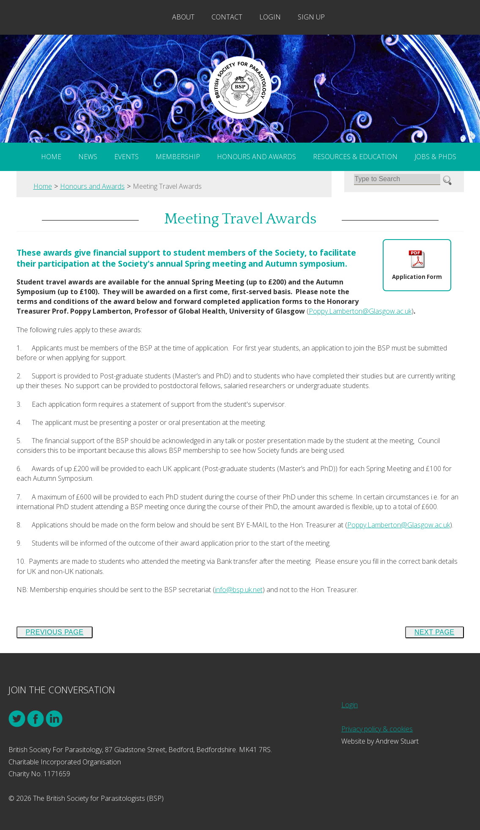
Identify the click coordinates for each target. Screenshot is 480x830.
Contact (226, 17)
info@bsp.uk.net (239, 589)
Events (126, 156)
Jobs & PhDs (435, 156)
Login (270, 17)
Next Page (434, 632)
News (87, 156)
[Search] (397, 179)
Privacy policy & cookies (377, 728)
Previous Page (55, 632)
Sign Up (311, 17)
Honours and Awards (256, 156)
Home (51, 156)
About (183, 17)
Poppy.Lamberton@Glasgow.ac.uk (360, 311)
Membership (178, 156)
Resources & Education (355, 156)
